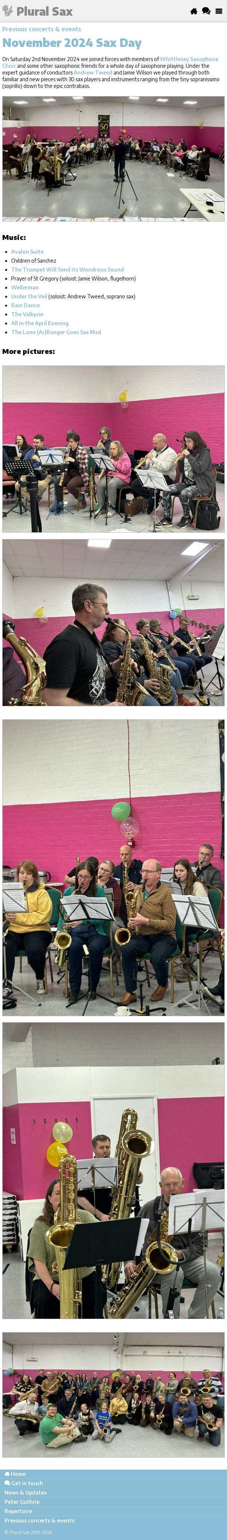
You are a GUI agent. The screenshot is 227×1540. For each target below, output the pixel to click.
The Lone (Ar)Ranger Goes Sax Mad (56, 332)
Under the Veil (29, 296)
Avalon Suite (27, 251)
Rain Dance (25, 305)
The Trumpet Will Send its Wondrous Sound (67, 269)
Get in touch (23, 1483)
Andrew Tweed (93, 72)
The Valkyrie (27, 314)
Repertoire (18, 1511)
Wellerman (25, 287)
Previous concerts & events (41, 29)
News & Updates (25, 1492)
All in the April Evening (40, 323)
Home (15, 1474)
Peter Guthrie (21, 1502)
